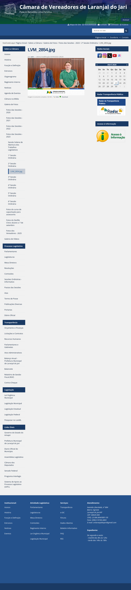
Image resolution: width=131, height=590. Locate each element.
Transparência (10, 322)
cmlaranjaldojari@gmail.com (104, 522)
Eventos (7, 533)
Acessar (126, 19)
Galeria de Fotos (50, 43)
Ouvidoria (114, 37)
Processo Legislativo (13, 246)
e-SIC (62, 512)
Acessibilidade (90, 24)
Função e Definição (12, 517)
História (7, 512)
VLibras (125, 24)
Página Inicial (100, 37)
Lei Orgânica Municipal (39, 533)
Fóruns (63, 517)
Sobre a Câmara (35, 43)
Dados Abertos (66, 523)
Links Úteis (9, 427)
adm (32, 57)
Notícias (7, 528)
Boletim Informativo (68, 528)
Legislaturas (35, 512)
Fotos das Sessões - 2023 (69, 43)
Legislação (9, 390)
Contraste (114, 24)
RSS (61, 538)
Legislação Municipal (39, 538)
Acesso (7, 507)
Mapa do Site (75, 24)
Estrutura (8, 523)
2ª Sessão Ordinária (89, 43)
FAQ (62, 533)
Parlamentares (36, 507)
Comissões (34, 523)
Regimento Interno (38, 528)
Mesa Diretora (36, 517)
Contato (103, 24)
